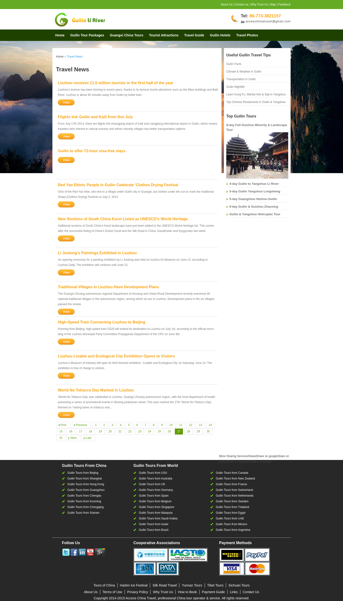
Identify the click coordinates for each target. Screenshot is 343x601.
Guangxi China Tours (126, 35)
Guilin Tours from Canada (232, 472)
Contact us (241, 4)
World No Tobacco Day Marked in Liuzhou (96, 390)
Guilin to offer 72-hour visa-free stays (92, 151)
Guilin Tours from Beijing (82, 472)
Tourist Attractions (164, 35)
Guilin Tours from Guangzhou (86, 490)
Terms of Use (112, 592)
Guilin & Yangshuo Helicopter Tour (254, 214)
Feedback (284, 4)
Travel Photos (247, 35)
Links (234, 592)
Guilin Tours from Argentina (233, 530)
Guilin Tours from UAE (230, 518)
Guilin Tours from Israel (153, 524)
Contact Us (251, 592)
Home (60, 35)
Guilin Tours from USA (153, 472)
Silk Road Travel (164, 585)
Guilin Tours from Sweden (232, 501)
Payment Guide (213, 592)
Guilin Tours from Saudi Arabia (158, 518)
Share (237, 456)
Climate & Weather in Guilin (243, 71)
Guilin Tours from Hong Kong (85, 484)
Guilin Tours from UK (152, 484)
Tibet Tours (215, 585)
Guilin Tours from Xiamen (83, 512)
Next (73, 438)
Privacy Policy (137, 592)
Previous (81, 425)
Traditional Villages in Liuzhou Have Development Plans (108, 287)
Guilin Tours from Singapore (156, 507)
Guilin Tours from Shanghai (84, 478)
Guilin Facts (233, 64)
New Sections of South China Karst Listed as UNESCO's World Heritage (123, 219)
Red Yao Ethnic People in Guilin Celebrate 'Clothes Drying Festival (118, 185)
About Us (226, 4)
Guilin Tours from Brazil (153, 530)
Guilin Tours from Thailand (232, 507)
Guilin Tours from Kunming (84, 501)
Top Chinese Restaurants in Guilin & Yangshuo (256, 102)
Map (273, 4)
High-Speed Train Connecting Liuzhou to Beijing (101, 322)
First (63, 425)
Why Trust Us (259, 4)
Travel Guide (194, 35)
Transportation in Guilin (241, 79)
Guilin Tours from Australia (155, 478)
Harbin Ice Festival (134, 585)
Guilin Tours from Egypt (231, 512)
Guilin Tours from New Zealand (235, 478)
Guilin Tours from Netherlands (235, 495)
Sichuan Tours (238, 585)
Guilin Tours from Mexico (231, 524)
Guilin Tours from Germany (156, 490)
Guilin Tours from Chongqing (85, 507)
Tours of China (104, 585)
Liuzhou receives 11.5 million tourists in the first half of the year (115, 83)
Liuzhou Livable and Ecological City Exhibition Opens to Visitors (116, 356)
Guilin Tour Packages (87, 35)
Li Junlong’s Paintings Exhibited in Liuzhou (97, 253)
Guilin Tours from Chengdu (84, 495)
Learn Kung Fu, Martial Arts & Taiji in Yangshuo (256, 94)
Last (88, 438)
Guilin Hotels (220, 35)
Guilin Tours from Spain (154, 495)
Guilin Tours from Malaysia (155, 512)
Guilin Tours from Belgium (155, 501)
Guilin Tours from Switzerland (234, 490)
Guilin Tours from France (231, 484)
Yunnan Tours (192, 585)
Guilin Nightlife (235, 86)
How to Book (187, 592)
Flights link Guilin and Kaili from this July (95, 117)
